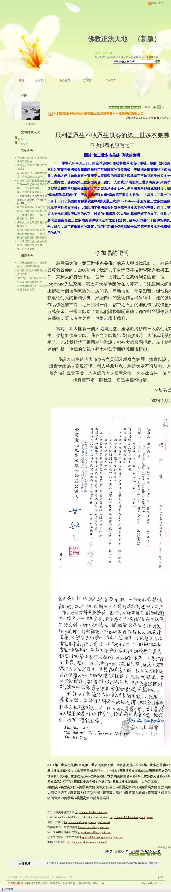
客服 (94, 883)
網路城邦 (157, 2)
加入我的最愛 (133, 57)
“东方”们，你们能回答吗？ (31, 278)
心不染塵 (31, 124)
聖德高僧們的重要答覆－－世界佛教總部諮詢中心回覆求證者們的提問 (32, 286)
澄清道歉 (22, 274)
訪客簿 (88, 80)
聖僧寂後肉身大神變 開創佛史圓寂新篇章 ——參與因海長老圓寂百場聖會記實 (32, 234)
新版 (147, 39)
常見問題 (43, 883)
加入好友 (100, 57)
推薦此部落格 (115, 57)
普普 (20, 138)
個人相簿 (65, 80)
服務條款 (55, 883)
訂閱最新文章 (150, 57)
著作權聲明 (69, 883)
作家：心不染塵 (103, 53)
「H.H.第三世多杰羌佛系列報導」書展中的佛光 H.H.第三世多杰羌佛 (32, 245)
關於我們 (30, 883)
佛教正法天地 (107, 39)
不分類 (161, 847)
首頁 (21, 80)
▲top (160, 876)
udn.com (158, 883)
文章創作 (40, 80)
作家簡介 (110, 80)
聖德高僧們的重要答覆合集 (32, 270)
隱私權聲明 (84, 883)
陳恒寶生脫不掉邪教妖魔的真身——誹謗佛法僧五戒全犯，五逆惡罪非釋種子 (32, 184)
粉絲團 (9, 888)
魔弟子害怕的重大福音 (29, 192)
